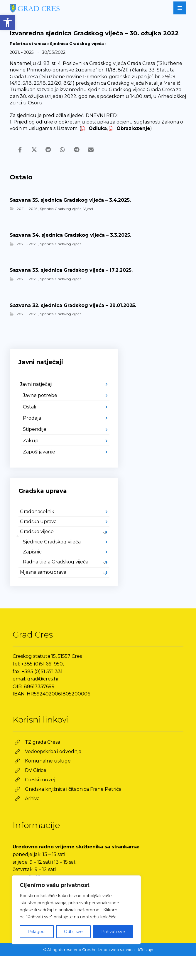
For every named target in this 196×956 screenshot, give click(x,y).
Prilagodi (36, 931)
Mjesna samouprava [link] (43, 572)
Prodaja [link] (32, 418)
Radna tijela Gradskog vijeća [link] (55, 562)
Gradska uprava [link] (38, 522)
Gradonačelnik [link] (37, 512)
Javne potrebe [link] (40, 396)
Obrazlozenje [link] (129, 128)
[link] (7, 22)
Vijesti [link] (88, 209)
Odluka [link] (94, 128)
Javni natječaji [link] (36, 384)
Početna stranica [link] (28, 43)
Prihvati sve (113, 931)
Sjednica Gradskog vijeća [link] (77, 43)
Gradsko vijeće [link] (37, 532)
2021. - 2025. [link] (27, 209)
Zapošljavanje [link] (39, 452)
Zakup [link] (30, 441)
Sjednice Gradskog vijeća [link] (52, 542)
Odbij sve (73, 931)
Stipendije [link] (34, 430)
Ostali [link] (29, 407)
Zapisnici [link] (33, 552)
